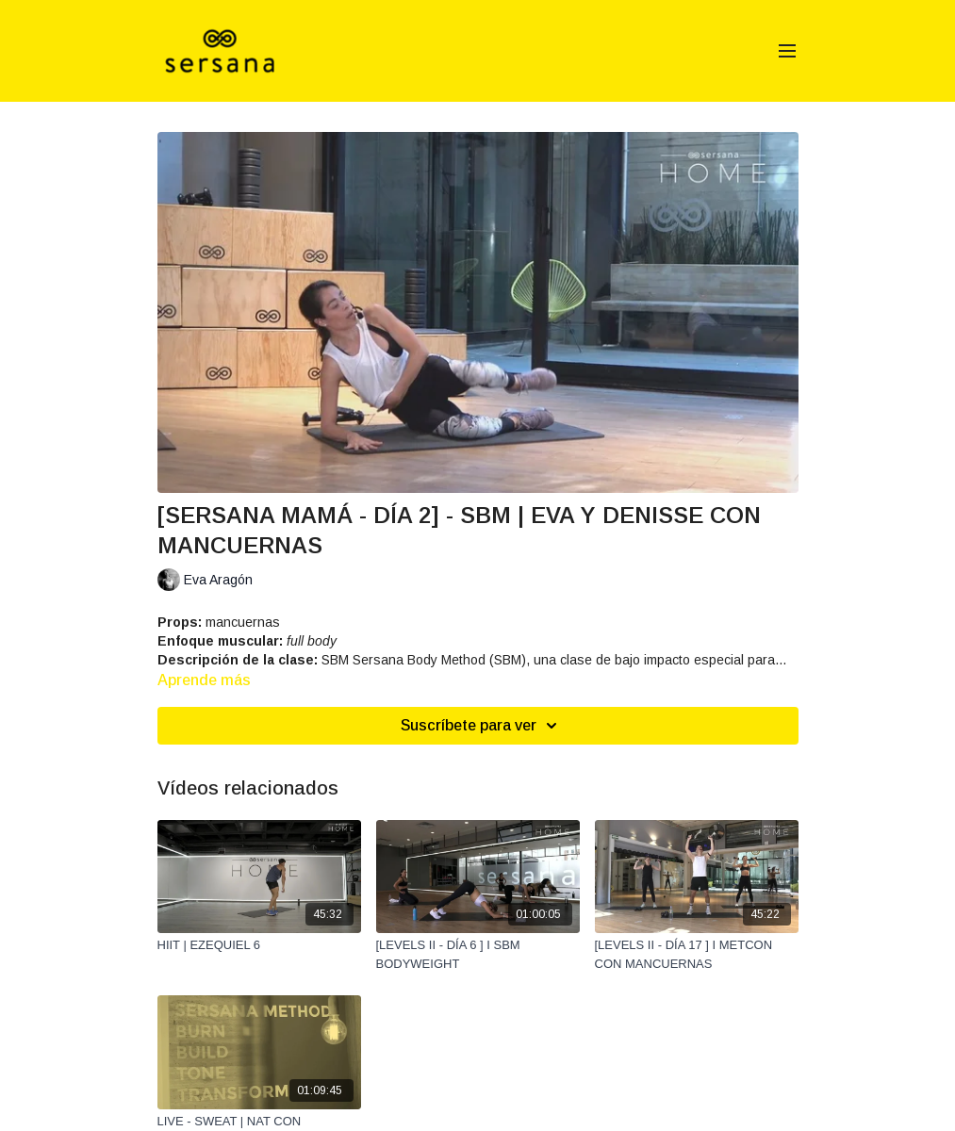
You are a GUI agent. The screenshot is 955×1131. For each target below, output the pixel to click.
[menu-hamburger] (787, 51)
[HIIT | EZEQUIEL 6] (259, 945)
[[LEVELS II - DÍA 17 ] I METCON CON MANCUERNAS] (697, 954)
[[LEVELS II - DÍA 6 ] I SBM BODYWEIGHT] (478, 954)
